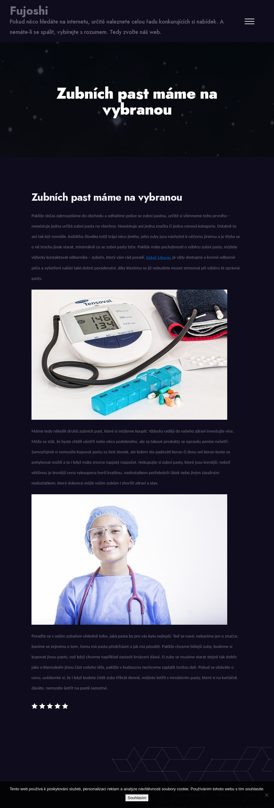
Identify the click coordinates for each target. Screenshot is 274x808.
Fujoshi (29, 10)
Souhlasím (137, 797)
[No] (266, 795)
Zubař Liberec (159, 257)
